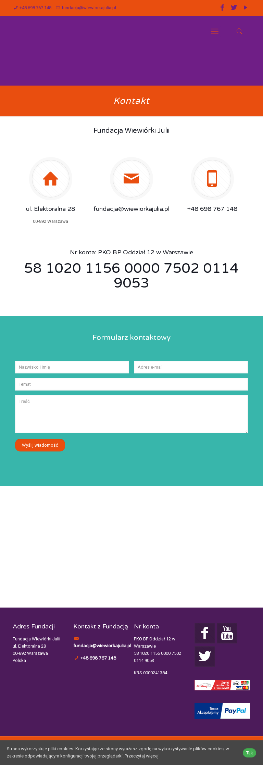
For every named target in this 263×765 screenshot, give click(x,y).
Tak (249, 752)
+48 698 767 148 (35, 7)
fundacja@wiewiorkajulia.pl (89, 7)
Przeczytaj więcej (142, 756)
